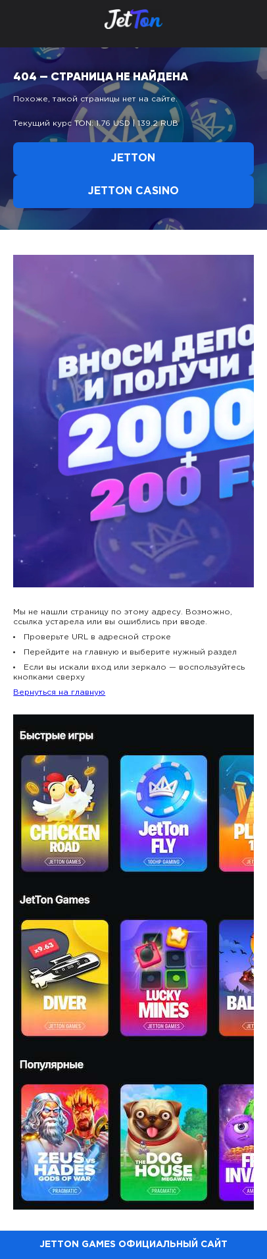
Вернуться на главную (59, 692)
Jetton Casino (133, 191)
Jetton (133, 158)
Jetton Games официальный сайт (133, 1244)
